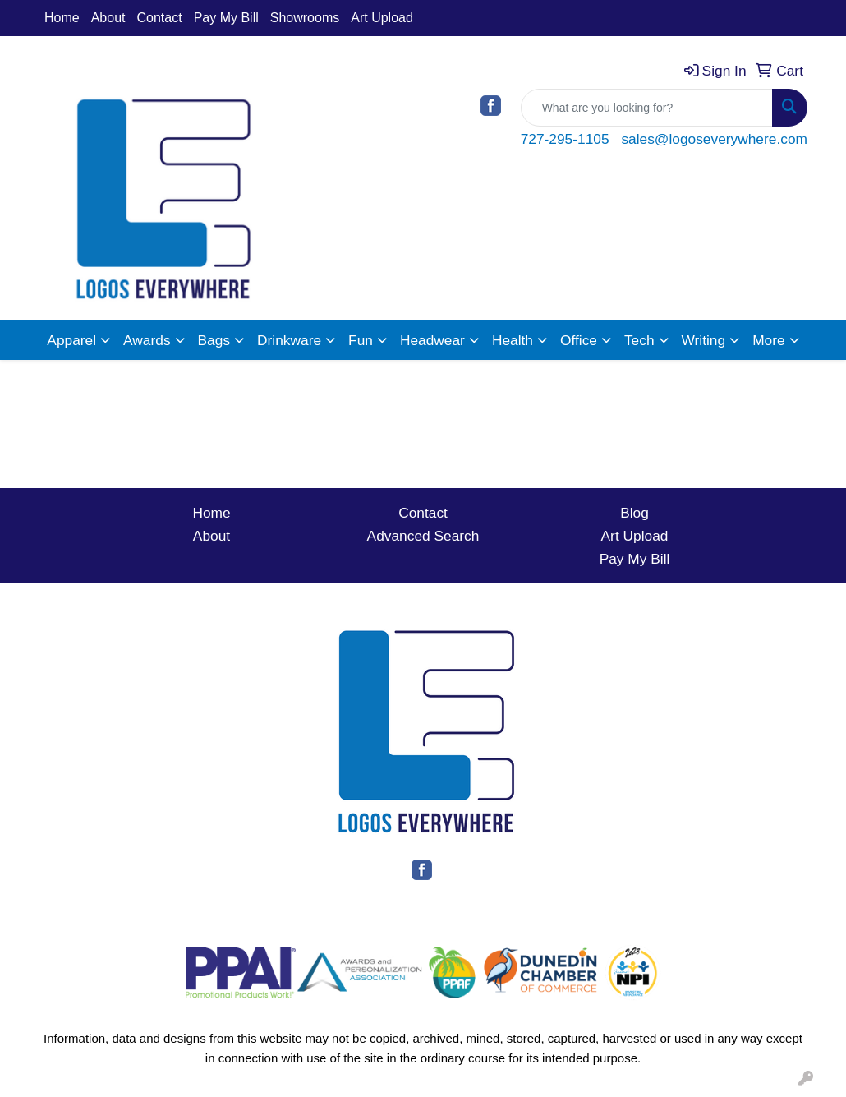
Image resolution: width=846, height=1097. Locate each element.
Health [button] (512, 340)
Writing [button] (704, 340)
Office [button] (578, 340)
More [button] (768, 340)
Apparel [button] (71, 340)
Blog (634, 513)
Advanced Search (423, 536)
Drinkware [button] (289, 340)
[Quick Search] (647, 108)
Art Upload (382, 18)
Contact (159, 18)
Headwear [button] (432, 340)
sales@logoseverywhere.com (714, 139)
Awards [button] (146, 340)
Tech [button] (639, 340)
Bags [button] (214, 340)
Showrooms (304, 18)
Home (62, 18)
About (108, 18)
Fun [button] (360, 340)
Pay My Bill (226, 18)
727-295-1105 (565, 139)
